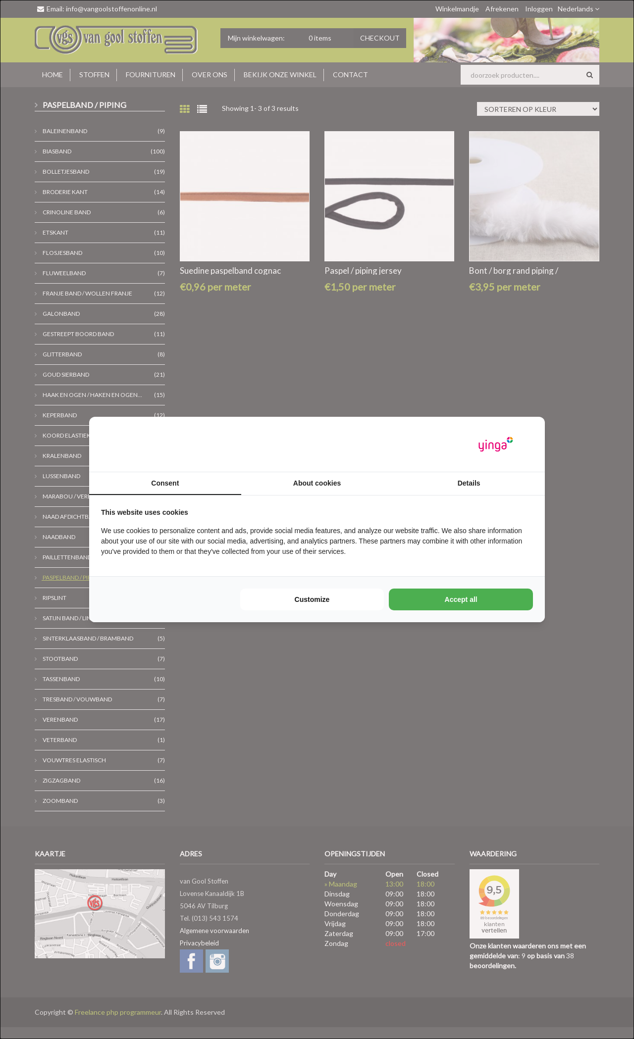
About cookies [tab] (317, 483)
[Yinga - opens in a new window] (496, 444)
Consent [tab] (165, 483)
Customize (312, 599)
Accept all (461, 599)
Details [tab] (469, 483)
